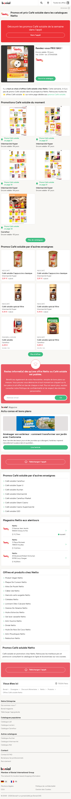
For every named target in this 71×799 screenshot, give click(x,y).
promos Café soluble (56, 94)
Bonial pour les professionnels (12, 758)
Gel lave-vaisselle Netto (14, 617)
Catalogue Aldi (6, 745)
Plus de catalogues (35, 240)
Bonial (5, 689)
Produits (51, 689)
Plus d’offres (35, 354)
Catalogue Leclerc (8, 725)
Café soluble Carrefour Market (17, 498)
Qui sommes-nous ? (8, 705)
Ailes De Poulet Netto (13, 586)
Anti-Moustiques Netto (14, 634)
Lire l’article (35, 447)
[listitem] (18, 126)
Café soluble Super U (13, 485)
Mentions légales (7, 786)
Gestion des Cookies (43, 789)
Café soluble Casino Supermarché (18, 507)
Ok (61, 398)
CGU (3, 789)
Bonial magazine (7, 709)
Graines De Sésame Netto (15, 608)
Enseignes (14, 689)
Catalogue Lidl (6, 722)
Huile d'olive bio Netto (13, 612)
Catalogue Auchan (8, 738)
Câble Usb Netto (11, 591)
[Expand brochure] (17, 63)
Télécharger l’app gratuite (10, 712)
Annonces (65, 8)
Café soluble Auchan (13, 490)
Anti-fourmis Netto (12, 621)
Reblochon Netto (11, 638)
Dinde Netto (9, 625)
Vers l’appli (35, 35)
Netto (42, 689)
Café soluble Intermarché (15, 494)
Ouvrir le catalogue (45, 79)
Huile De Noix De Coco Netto (17, 629)
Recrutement (6, 761)
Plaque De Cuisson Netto (15, 582)
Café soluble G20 (11, 511)
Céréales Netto (10, 599)
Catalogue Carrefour (8, 728)
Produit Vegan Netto (13, 578)
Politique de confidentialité (45, 786)
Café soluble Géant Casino (15, 502)
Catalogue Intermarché (9, 742)
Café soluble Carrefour (14, 481)
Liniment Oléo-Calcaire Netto (17, 604)
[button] (35, 63)
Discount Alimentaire (29, 689)
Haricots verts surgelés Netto (16, 595)
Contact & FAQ (6, 755)
